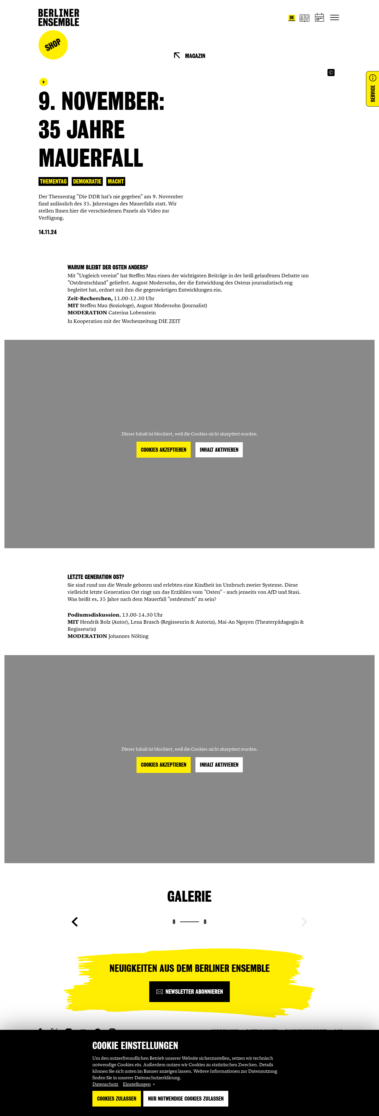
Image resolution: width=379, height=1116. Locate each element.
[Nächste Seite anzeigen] (304, 922)
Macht (116, 181)
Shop (53, 44)
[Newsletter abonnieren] (189, 991)
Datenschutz (105, 1084)
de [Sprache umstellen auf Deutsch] (292, 17)
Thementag (53, 181)
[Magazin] (304, 17)
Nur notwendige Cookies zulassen (186, 1099)
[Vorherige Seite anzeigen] (75, 922)
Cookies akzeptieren (163, 450)
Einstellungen (137, 1084)
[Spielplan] (320, 17)
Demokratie (87, 181)
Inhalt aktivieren (219, 450)
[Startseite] (58, 17)
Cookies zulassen (116, 1099)
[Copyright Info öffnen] (331, 72)
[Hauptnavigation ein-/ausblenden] (335, 17)
